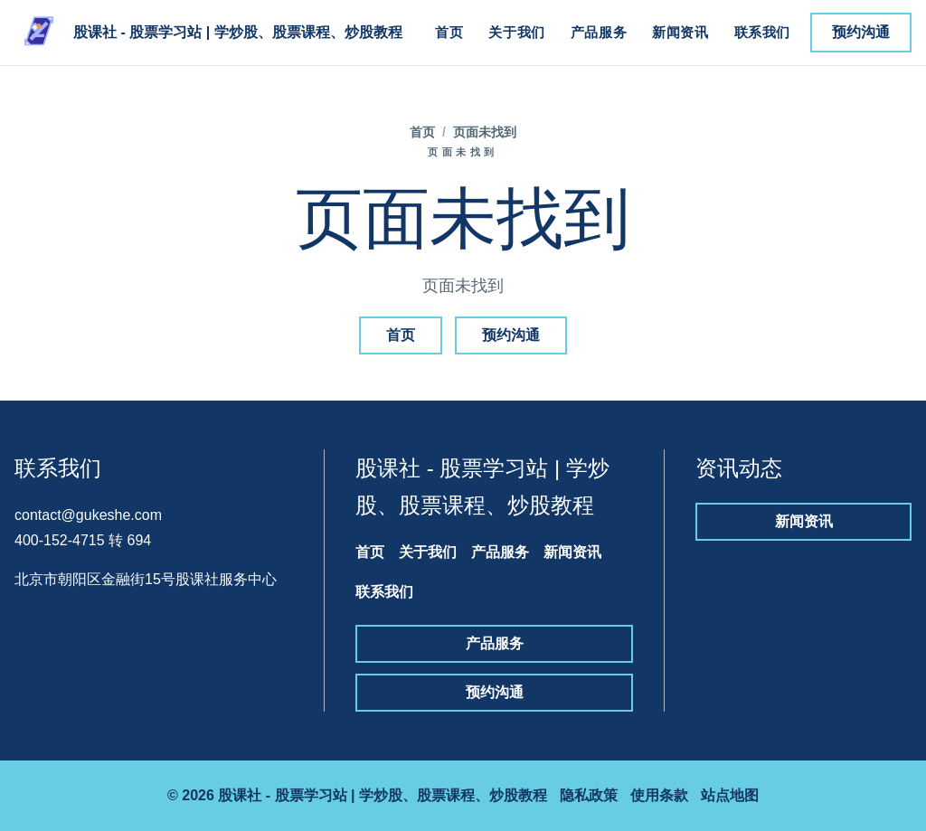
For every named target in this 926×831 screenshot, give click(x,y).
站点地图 (730, 795)
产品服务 (599, 32)
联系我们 (762, 32)
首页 (449, 32)
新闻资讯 (680, 32)
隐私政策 (589, 795)
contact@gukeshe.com (88, 515)
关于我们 (516, 32)
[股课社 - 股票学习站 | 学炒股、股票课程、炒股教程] (208, 32)
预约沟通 (861, 32)
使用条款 (659, 795)
